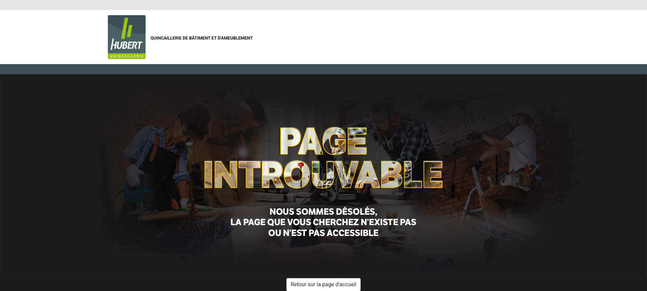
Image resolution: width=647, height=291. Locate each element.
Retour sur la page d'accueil (324, 284)
